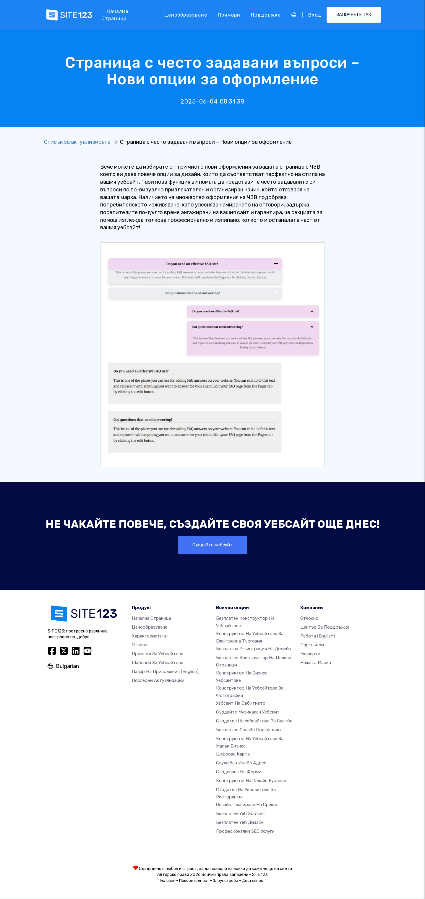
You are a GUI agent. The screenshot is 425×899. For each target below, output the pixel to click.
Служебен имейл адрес (241, 763)
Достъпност (253, 881)
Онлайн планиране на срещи (246, 805)
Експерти (310, 654)
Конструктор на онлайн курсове (251, 781)
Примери (229, 14)
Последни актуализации (158, 681)
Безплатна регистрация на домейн (253, 649)
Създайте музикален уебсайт (248, 712)
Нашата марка (315, 663)
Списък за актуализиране (77, 142)
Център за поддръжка (324, 627)
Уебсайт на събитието (240, 703)
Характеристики (150, 636)
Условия (167, 881)
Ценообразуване (185, 14)
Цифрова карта (233, 754)
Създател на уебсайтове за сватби (254, 721)
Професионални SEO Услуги (245, 832)
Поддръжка (266, 14)
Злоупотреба (225, 881)
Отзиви (139, 645)
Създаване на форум (238, 772)
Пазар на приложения (165, 672)
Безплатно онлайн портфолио (248, 730)
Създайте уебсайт (212, 545)
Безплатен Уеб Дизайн (240, 823)
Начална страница (114, 15)
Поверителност (194, 881)
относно (309, 619)
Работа (317, 636)
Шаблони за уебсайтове (157, 663)
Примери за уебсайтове (157, 654)
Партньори (312, 645)
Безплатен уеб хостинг (240, 814)
